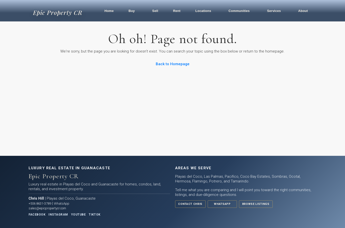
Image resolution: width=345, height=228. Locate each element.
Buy (132, 11)
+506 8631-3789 (40, 203)
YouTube (78, 214)
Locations (203, 11)
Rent (177, 11)
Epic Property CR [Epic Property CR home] (57, 12)
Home (109, 11)
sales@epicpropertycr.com (47, 208)
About (303, 11)
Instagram (58, 214)
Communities (239, 11)
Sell (155, 11)
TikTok (95, 214)
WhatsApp (61, 203)
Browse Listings (255, 204)
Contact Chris (190, 204)
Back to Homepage (173, 64)
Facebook (37, 214)
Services (274, 11)
